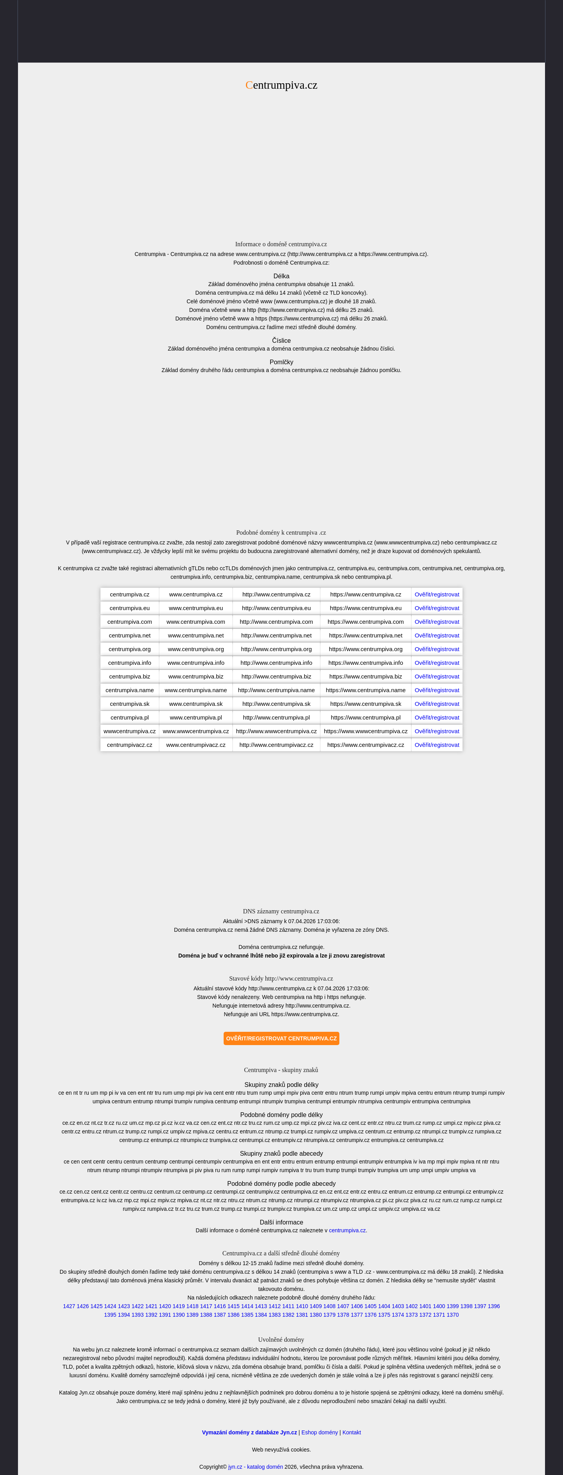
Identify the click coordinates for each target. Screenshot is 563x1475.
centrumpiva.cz (347, 1230)
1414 (247, 1306)
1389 (192, 1315)
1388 (206, 1315)
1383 (275, 1315)
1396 (494, 1306)
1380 (316, 1315)
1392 (151, 1315)
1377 (357, 1315)
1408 (329, 1306)
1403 (398, 1306)
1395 (110, 1315)
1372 (425, 1315)
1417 (206, 1306)
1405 (370, 1306)
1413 (261, 1306)
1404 (384, 1306)
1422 (137, 1306)
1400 (439, 1306)
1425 (96, 1306)
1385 (247, 1315)
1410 (302, 1306)
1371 (439, 1315)
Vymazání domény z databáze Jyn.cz (249, 1432)
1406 (357, 1306)
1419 (179, 1306)
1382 (288, 1315)
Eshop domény (319, 1432)
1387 (220, 1315)
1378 (343, 1315)
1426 (83, 1306)
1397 (480, 1306)
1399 (453, 1306)
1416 (220, 1306)
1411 (288, 1306)
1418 (192, 1306)
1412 (275, 1306)
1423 (124, 1306)
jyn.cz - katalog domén (255, 1467)
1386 (234, 1315)
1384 (261, 1315)
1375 (384, 1315)
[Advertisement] (281, 164)
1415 (234, 1306)
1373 (411, 1315)
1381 (302, 1315)
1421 (151, 1306)
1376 (370, 1315)
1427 (69, 1306)
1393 (137, 1315)
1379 (329, 1315)
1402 (411, 1306)
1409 (316, 1306)
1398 (467, 1306)
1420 (165, 1306)
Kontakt (351, 1432)
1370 (453, 1315)
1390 (179, 1315)
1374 (398, 1315)
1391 (165, 1315)
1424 (110, 1306)
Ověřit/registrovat (437, 594)
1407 (343, 1306)
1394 (124, 1315)
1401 (425, 1306)
